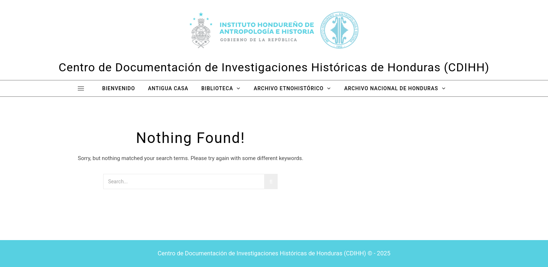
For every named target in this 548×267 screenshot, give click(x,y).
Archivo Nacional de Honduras (391, 88)
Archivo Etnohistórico (288, 88)
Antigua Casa (168, 88)
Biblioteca (217, 88)
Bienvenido (118, 88)
